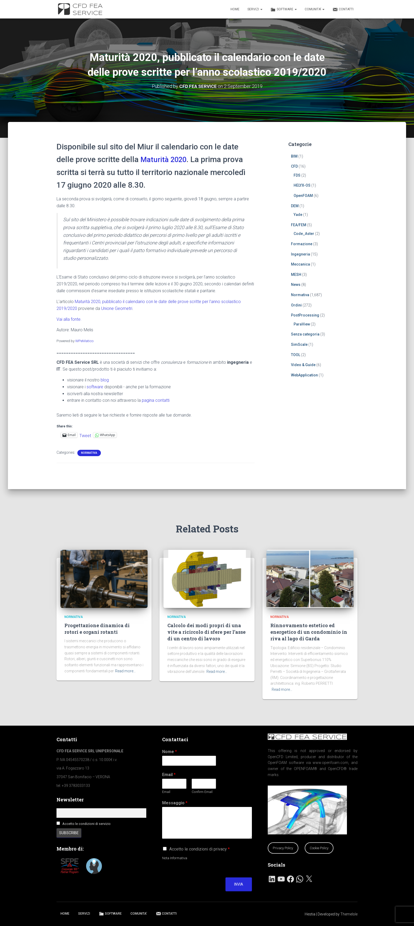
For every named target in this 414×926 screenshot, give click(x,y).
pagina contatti (156, 400)
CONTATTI (343, 9)
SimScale (299, 344)
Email (169, 774)
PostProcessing (305, 315)
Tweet (85, 435)
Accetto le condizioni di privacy (199, 849)
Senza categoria (305, 334)
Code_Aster (304, 234)
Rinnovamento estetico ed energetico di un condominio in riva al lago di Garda (308, 632)
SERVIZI (254, 9)
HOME (234, 9)
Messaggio (174, 802)
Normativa (89, 452)
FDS (297, 175)
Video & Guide (303, 365)
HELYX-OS (302, 185)
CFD (294, 166)
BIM (294, 156)
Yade (298, 214)
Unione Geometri (116, 308)
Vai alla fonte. (69, 319)
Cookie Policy (319, 848)
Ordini (296, 305)
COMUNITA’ (314, 9)
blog (105, 379)
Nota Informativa (174, 858)
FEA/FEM (298, 225)
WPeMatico (84, 341)
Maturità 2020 (165, 159)
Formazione (301, 244)
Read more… (125, 671)
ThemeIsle (348, 914)
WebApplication (304, 375)
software (95, 386)
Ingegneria (300, 254)
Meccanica (300, 264)
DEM (295, 206)
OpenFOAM (303, 195)
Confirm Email (202, 792)
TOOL (295, 354)
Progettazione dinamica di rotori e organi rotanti (97, 628)
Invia (238, 884)
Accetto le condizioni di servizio (86, 824)
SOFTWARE (283, 9)
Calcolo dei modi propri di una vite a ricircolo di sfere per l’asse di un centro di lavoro (206, 632)
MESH (296, 274)
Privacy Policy (283, 848)
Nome (169, 751)
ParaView (302, 324)
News (295, 284)
